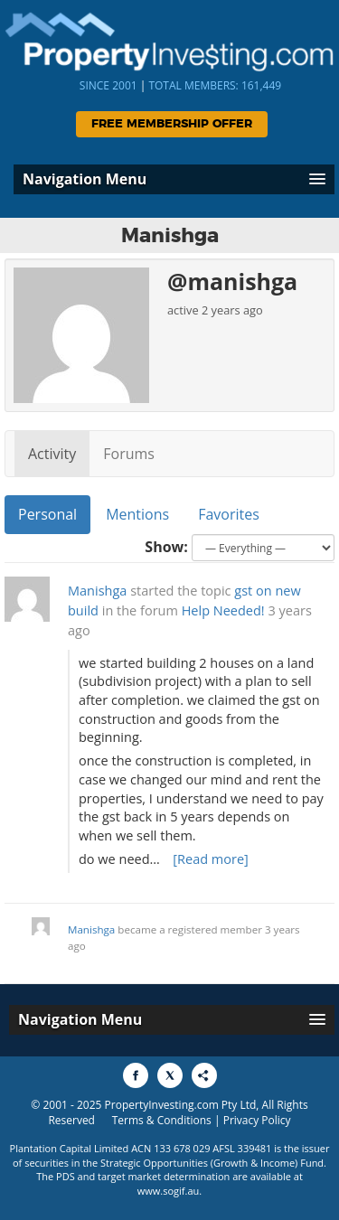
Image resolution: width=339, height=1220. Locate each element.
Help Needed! (223, 610)
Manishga (97, 590)
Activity (52, 454)
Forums (129, 454)
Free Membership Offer (171, 124)
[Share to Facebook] (135, 1075)
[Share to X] (170, 1075)
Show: (166, 547)
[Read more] (211, 859)
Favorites (228, 514)
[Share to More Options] (204, 1075)
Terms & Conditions (162, 1120)
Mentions (137, 514)
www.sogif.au (168, 1190)
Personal (47, 514)
